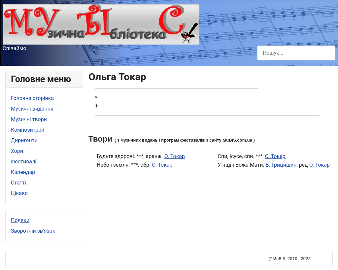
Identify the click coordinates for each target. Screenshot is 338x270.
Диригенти (24, 140)
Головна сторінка (32, 98)
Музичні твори (29, 119)
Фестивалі (23, 161)
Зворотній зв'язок (33, 231)
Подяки (20, 220)
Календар (23, 172)
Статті (18, 183)
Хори (17, 151)
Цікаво (19, 193)
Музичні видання (32, 109)
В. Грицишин (281, 165)
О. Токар (174, 156)
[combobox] (296, 53)
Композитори (28, 130)
